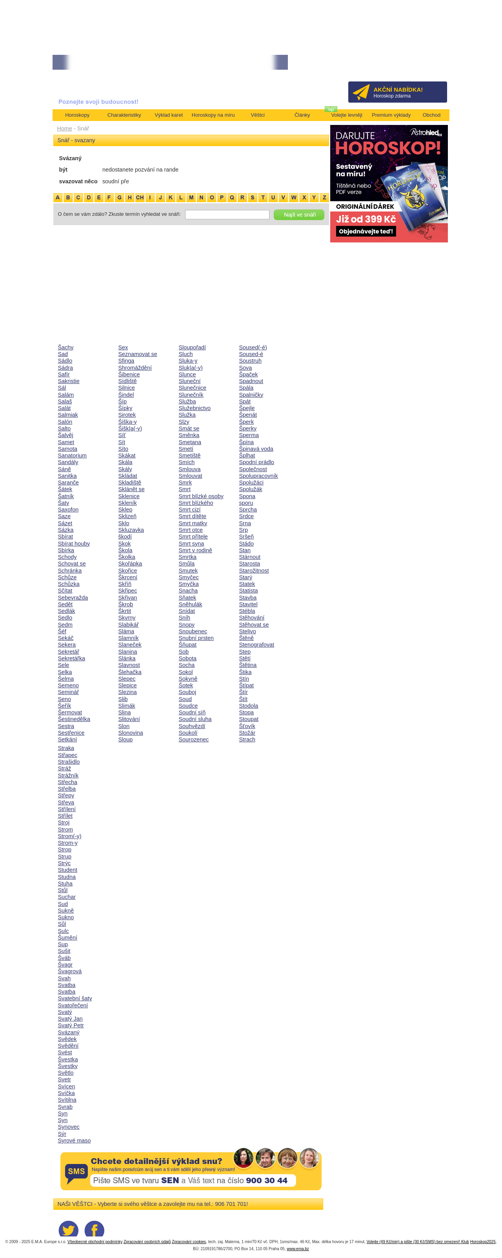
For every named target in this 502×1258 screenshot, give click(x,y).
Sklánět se (131, 489)
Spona (247, 496)
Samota (68, 449)
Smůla (187, 563)
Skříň (125, 584)
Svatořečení (73, 1005)
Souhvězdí (192, 726)
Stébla (247, 611)
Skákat (127, 455)
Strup (64, 856)
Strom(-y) (70, 836)
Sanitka (67, 476)
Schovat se (72, 563)
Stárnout (249, 557)
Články (302, 115)
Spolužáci (251, 482)
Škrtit (124, 611)
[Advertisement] (191, 285)
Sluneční (190, 381)
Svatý (65, 1012)
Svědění (68, 1046)
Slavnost (129, 665)
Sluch (186, 354)
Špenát (248, 415)
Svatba (67, 985)
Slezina (127, 692)
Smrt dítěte (192, 516)
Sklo (123, 523)
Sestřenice (71, 733)
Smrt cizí (190, 509)
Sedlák (66, 611)
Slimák (126, 706)
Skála (125, 462)
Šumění (68, 937)
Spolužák (250, 489)
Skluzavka (131, 530)
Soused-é (251, 354)
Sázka (66, 530)
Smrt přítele (193, 536)
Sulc (63, 931)
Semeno (68, 685)
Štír (243, 692)
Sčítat (65, 590)
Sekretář (68, 652)
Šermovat (70, 712)
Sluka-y (188, 361)
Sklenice (129, 496)
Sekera (67, 645)
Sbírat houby (74, 543)
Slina (124, 712)
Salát (64, 408)
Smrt (185, 489)
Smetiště (190, 455)
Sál (62, 388)
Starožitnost (254, 571)
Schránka (70, 571)
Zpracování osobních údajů (147, 1242)
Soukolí (188, 733)
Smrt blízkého (196, 503)
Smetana (190, 442)
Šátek (65, 489)
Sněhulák (190, 604)
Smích (187, 462)
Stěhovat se (254, 625)
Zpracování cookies (189, 1242)
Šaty (63, 503)
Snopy (187, 625)
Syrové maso (74, 1140)
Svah (64, 978)
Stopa (246, 712)
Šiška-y (127, 422)
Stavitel (248, 604)
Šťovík (247, 726)
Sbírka (66, 550)
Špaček (248, 374)
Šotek (186, 685)
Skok (124, 543)
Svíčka (66, 1093)
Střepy (66, 795)
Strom (65, 829)
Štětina (248, 665)
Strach (247, 739)
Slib (123, 699)
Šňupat (188, 645)
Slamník (128, 638)
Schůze (67, 577)
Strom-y (68, 843)
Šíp (122, 401)
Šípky (125, 408)
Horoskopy (77, 115)
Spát (245, 401)
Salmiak (68, 415)
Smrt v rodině (196, 550)
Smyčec (189, 577)
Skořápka (130, 563)
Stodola (248, 706)
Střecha (68, 782)
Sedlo (65, 618)
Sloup (125, 739)
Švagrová (70, 971)
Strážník (68, 775)
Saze (64, 516)
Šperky (248, 428)
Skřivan (127, 598)
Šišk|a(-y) (130, 428)
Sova (245, 368)
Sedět (65, 604)
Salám (66, 395)
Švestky (68, 1066)
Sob (184, 652)
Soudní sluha (195, 719)
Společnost (253, 469)
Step (245, 652)
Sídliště (127, 381)
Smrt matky (193, 523)
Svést (65, 1052)
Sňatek (187, 598)
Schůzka (69, 584)
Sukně (66, 910)
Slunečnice (192, 388)
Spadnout (251, 381)
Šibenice (129, 374)
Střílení (67, 809)
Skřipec (127, 590)
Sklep (125, 509)
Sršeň (246, 536)
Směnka (189, 435)
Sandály (68, 462)
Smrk (185, 482)
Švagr (65, 965)
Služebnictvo (195, 408)
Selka (65, 672)
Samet (66, 442)
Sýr (62, 1134)
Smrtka (188, 557)
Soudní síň (192, 712)
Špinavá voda (256, 449)
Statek (247, 584)
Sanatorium (72, 455)
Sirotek (127, 415)
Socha (187, 665)
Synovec (69, 1127)
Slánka (127, 658)
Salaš (65, 401)
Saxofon (68, 509)
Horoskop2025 (483, 1242)
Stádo (246, 543)
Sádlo (65, 361)
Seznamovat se (137, 354)
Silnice (126, 388)
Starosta (249, 563)
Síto (123, 449)
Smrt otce (191, 530)
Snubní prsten (196, 638)
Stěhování (252, 618)
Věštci (258, 115)
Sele (63, 665)
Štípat (246, 685)
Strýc (64, 863)
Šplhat (247, 455)
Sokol (186, 672)
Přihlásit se (428, 65)
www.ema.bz (298, 1249)
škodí (125, 536)
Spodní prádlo (257, 462)
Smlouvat (190, 476)
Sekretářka (71, 658)
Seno (64, 699)
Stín (244, 679)
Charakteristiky (124, 115)
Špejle (247, 408)
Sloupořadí (192, 347)
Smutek (188, 571)
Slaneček (130, 645)
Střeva (66, 802)
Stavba (248, 598)
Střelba (67, 789)
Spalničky (251, 395)
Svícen (66, 1086)
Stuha (65, 883)
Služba (187, 401)
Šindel (126, 395)
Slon (124, 726)
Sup (63, 944)
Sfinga (126, 361)
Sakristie (69, 381)
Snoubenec (193, 631)
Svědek (67, 1039)
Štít (243, 699)
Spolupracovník (258, 476)
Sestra (66, 726)
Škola (125, 550)
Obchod (432, 115)
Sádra (65, 368)
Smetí (186, 449)
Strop (64, 849)
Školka (126, 557)
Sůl (62, 924)
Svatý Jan (70, 1019)
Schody (67, 557)
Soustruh (250, 361)
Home (64, 128)
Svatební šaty (75, 998)
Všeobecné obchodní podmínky (94, 1242)
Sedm (65, 625)
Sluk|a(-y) (191, 368)
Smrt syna (191, 543)
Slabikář (128, 625)
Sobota (188, 658)
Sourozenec (194, 739)
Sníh (185, 618)
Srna (245, 523)
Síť (122, 435)
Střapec (68, 755)
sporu (246, 503)
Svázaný (69, 1032)
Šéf (62, 631)
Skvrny (127, 618)
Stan (245, 550)
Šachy (66, 347)
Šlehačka (130, 672)
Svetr (64, 1079)
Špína (246, 442)
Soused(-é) (253, 347)
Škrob (125, 604)
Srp (243, 530)
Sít (122, 442)
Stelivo (247, 631)
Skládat (127, 476)
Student (68, 870)
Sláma (126, 631)
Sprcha (248, 509)
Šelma (66, 679)
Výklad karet (169, 115)
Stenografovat (257, 645)
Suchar (67, 897)
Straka (66, 748)
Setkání (67, 739)
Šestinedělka (74, 719)
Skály (125, 469)
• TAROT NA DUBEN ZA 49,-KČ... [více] (212, 62)
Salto (64, 428)
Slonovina (130, 733)
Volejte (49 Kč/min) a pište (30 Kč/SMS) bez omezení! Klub (418, 1242)
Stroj (64, 822)
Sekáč (66, 638)
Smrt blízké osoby (201, 496)
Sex (123, 347)
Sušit (64, 951)
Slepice (127, 685)
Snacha (188, 590)
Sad (63, 354)
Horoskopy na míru (213, 115)
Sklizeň (127, 516)
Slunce (187, 374)
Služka (187, 415)
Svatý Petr (71, 1025)
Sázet (65, 523)
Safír (64, 374)
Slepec (127, 679)
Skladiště (129, 482)
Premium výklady (391, 115)
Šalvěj (65, 435)
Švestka (68, 1059)
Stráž (64, 768)
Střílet (65, 816)
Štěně (246, 638)
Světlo (66, 1073)
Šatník (66, 496)
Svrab (65, 1107)
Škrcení (128, 577)
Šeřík (64, 706)
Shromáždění (135, 368)
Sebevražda (73, 598)
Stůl (63, 890)
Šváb (64, 958)
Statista (248, 590)
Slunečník (191, 395)
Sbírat (65, 536)
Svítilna (67, 1100)
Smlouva (190, 469)
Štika (245, 672)
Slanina (127, 652)
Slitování (129, 719)
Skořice (127, 571)
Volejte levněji (347, 115)
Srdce (246, 516)
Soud (185, 699)
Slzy (184, 422)
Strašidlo (69, 762)
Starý (246, 577)
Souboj (187, 692)
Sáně (64, 469)
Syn (63, 1113)
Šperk (246, 422)
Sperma (249, 435)
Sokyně (188, 679)
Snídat (187, 611)
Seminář (68, 692)
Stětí (245, 658)
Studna (67, 877)
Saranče (68, 482)
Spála (246, 388)
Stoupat (249, 719)
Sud (63, 904)
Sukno (66, 917)
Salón (65, 422)
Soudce (188, 706)
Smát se (189, 428)
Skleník (127, 503)
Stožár (247, 733)
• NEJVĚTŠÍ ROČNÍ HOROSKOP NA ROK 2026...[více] (110, 62)
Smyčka (189, 584)
